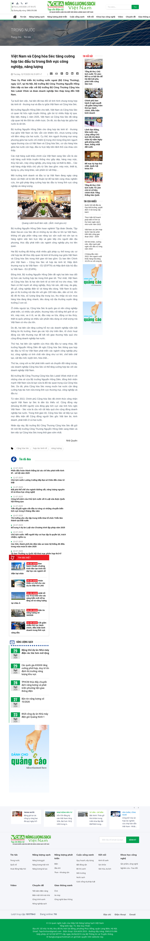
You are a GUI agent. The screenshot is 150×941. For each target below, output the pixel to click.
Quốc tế (13, 864)
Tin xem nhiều (90, 201)
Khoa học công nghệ (105, 17)
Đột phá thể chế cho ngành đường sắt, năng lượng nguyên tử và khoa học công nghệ (38, 490)
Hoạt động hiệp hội (18, 869)
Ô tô (56, 891)
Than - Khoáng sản (61, 872)
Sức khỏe (102, 864)
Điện (56, 864)
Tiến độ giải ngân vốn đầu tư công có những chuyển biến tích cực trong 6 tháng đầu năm (37, 509)
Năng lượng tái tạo (39, 869)
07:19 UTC (32, 7)
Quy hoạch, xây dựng (85, 860)
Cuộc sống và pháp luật (85, 881)
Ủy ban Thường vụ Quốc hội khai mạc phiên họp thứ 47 (36, 553)
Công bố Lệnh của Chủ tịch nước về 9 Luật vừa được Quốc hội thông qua (38, 500)
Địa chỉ (107, 914)
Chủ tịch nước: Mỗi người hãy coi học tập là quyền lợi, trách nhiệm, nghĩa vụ (38, 535)
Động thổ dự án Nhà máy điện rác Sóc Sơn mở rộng (35, 651)
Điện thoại (120, 914)
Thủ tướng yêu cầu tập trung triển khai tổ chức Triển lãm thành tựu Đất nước (37, 519)
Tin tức (23, 17)
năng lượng (56, 448)
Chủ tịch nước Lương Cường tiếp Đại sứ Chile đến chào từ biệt (37, 481)
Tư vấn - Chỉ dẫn (96, 812)
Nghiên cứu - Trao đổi (129, 868)
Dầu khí (57, 868)
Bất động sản (81, 864)
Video (120, 17)
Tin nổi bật (88, 56)
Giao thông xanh (63, 885)
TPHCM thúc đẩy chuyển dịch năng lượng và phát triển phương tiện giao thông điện (34, 686)
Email (132, 914)
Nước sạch (80, 877)
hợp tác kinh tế (40, 448)
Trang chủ (16, 37)
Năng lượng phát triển (57, 17)
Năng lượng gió (38, 860)
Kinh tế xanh (103, 860)
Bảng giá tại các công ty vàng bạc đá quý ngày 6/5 (31, 818)
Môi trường (81, 873)
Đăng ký (132, 840)
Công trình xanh (38, 899)
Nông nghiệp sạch (39, 903)
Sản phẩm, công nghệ (129, 813)
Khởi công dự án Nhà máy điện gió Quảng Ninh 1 (35, 715)
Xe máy (57, 895)
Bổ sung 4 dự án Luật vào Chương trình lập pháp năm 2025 (38, 527)
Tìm (135, 7)
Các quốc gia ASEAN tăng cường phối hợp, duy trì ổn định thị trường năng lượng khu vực (35, 670)
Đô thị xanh (81, 869)
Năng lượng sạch (36, 17)
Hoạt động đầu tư (64, 812)
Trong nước (29, 812)
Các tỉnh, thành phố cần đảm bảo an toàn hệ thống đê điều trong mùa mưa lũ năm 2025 (38, 545)
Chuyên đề (131, 17)
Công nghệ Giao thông (63, 899)
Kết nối (90, 17)
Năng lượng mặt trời (40, 864)
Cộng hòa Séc (23, 448)
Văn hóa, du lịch (104, 869)
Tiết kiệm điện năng (40, 891)
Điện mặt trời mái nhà (41, 895)
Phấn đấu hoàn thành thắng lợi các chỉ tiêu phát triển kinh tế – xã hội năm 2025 (37, 471)
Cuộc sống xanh (77, 17)
